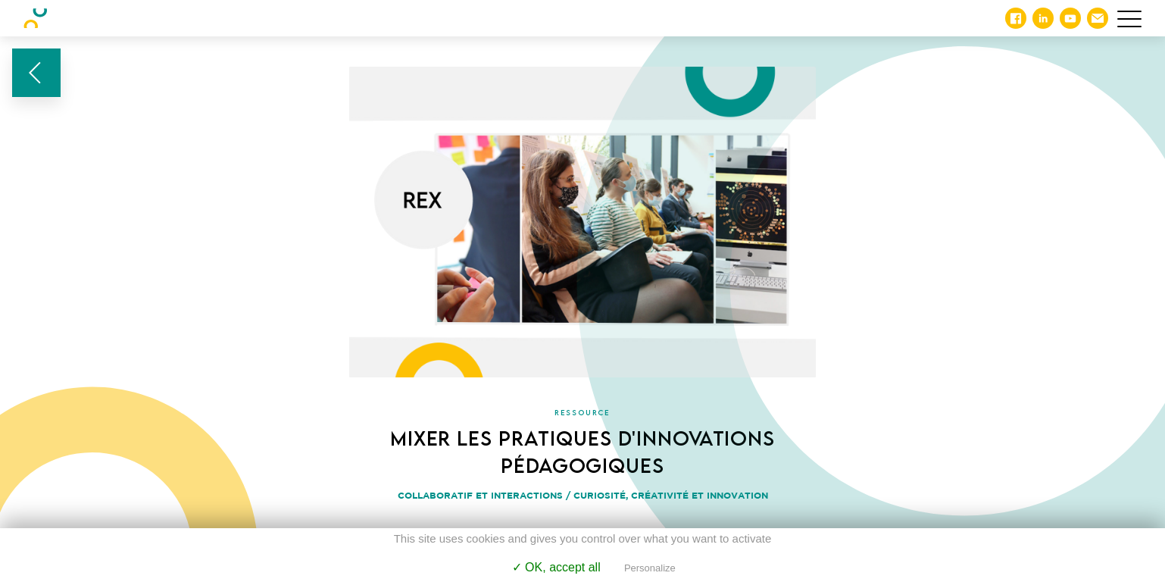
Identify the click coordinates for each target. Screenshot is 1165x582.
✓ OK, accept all (556, 567)
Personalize (650, 568)
